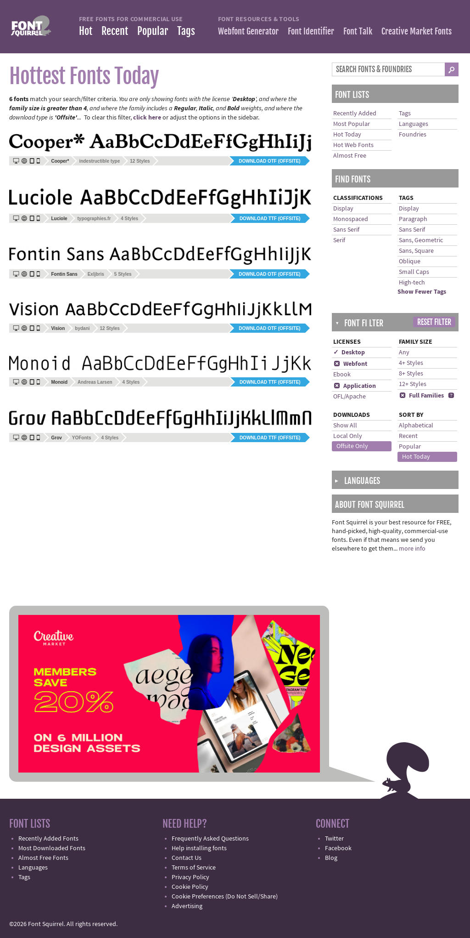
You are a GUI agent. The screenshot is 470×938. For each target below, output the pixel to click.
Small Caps (414, 272)
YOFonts (81, 437)
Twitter (334, 839)
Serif (339, 240)
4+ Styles (411, 363)
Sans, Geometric (421, 240)
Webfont (350, 364)
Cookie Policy (190, 887)
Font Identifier (311, 31)
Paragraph (413, 219)
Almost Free (349, 156)
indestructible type (99, 161)
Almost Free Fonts (43, 858)
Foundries (412, 135)
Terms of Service (194, 868)
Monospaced (350, 219)
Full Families (421, 395)
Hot (85, 31)
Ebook (342, 374)
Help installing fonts (199, 848)
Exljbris (96, 274)
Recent (114, 31)
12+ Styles (412, 384)
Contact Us (186, 858)
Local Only (347, 436)
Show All (345, 425)
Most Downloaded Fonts (51, 848)
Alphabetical (416, 425)
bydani (82, 328)
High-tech (412, 283)
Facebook (338, 848)
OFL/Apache (349, 396)
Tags (186, 31)
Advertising (187, 906)
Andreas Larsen (95, 382)
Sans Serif (346, 230)
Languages (413, 124)
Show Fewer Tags (421, 291)
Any (404, 352)
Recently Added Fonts (48, 839)
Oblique (409, 261)
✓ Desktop (349, 352)
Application (354, 386)
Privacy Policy (190, 877)
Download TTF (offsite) (270, 218)
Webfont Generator (248, 31)
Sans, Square (416, 251)
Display (343, 209)
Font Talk (357, 31)
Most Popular (351, 124)
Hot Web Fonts (353, 145)
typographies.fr (94, 218)
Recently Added (354, 113)
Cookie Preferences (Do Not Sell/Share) (225, 897)
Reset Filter (434, 322)
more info (412, 549)
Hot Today (347, 135)
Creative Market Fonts (416, 31)
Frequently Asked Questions (210, 839)
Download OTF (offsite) (269, 161)
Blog (331, 858)
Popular (152, 31)
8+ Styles (411, 374)
